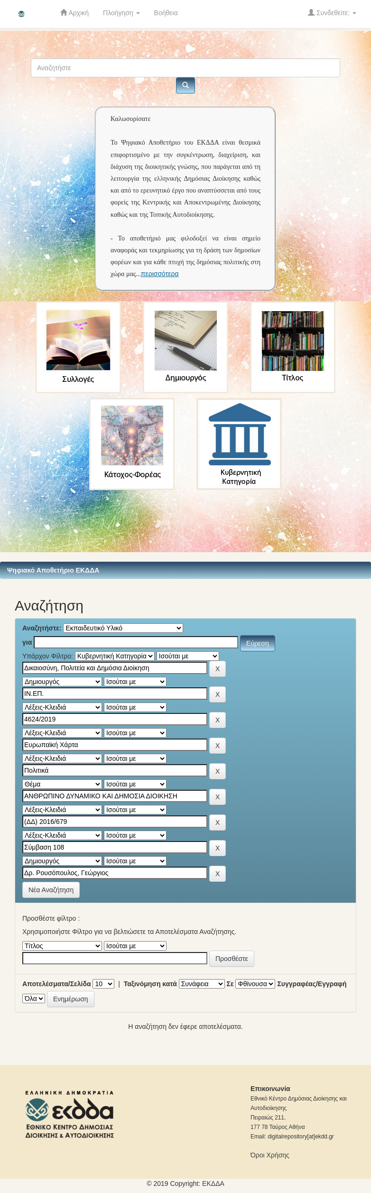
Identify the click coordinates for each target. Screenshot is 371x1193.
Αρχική (74, 13)
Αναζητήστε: (42, 628)
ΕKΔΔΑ (213, 1183)
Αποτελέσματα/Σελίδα (56, 984)
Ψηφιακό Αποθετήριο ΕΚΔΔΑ (53, 570)
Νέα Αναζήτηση (51, 890)
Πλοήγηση (121, 13)
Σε (230, 984)
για (27, 642)
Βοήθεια (166, 13)
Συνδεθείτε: (332, 13)
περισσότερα (160, 273)
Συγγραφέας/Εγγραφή (311, 984)
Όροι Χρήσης (269, 1155)
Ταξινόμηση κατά (150, 984)
